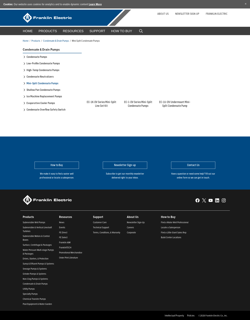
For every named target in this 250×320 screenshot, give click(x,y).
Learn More (95, 4)
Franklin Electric (216, 14)
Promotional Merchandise (70, 252)
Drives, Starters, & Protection (35, 258)
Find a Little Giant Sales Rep (173, 232)
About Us (163, 14)
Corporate (131, 232)
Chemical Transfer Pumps (34, 299)
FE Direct (63, 232)
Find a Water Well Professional (174, 222)
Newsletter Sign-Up (136, 222)
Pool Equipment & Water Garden (37, 304)
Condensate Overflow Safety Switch (46, 110)
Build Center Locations (171, 237)
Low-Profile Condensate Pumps (43, 63)
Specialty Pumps (30, 294)
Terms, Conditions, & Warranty (106, 232)
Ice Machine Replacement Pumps (44, 96)
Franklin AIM (64, 242)
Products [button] (48, 31)
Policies (190, 315)
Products (35, 40)
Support (97, 31)
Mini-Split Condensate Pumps (42, 83)
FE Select (63, 237)
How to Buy (121, 31)
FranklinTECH (65, 247)
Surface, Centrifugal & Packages (37, 245)
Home (28, 31)
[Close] (245, 3)
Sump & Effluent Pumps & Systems (38, 263)
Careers (130, 227)
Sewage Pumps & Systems (35, 268)
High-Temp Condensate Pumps (43, 70)
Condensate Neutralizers (40, 77)
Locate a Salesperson (170, 227)
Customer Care (100, 222)
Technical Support (101, 227)
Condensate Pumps (37, 57)
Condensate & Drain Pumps (56, 40)
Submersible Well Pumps (34, 222)
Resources (73, 31)
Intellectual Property (174, 315)
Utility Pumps (29, 288)
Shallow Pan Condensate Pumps (43, 90)
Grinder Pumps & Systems (34, 273)
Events (62, 227)
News (61, 222)
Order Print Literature (68, 257)
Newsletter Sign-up (187, 14)
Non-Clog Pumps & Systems (35, 278)
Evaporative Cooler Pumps (41, 103)
